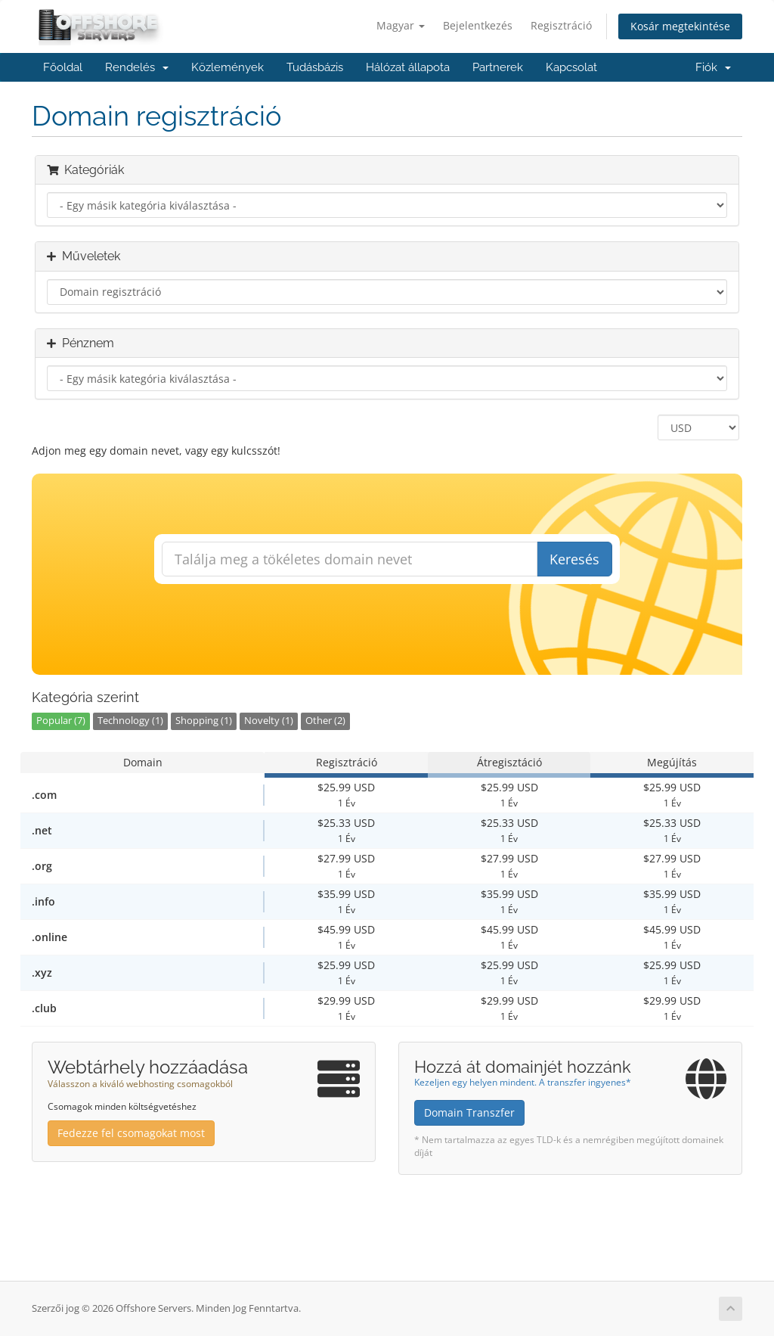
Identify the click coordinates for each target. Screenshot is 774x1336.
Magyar (400, 25)
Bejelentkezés (477, 25)
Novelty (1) (268, 720)
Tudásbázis (314, 67)
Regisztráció (561, 25)
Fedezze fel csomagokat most (131, 1133)
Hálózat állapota (408, 67)
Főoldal (62, 67)
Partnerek (497, 67)
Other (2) (325, 720)
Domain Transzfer (469, 1112)
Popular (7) (60, 720)
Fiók (713, 67)
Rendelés (137, 67)
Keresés (574, 559)
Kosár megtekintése (680, 26)
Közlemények (227, 67)
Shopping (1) (203, 720)
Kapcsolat (571, 67)
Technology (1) (130, 720)
